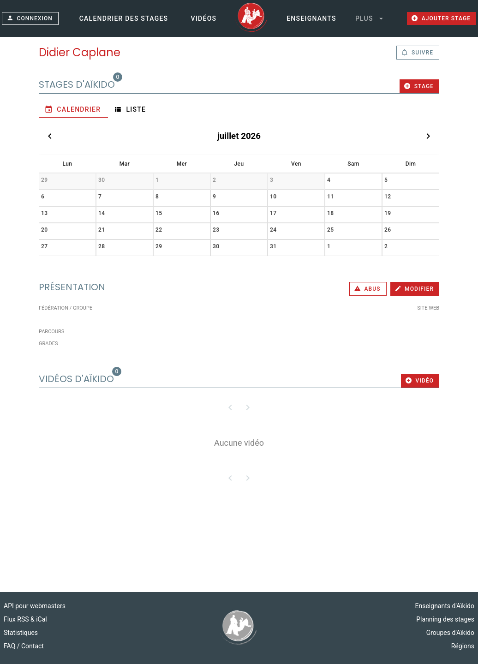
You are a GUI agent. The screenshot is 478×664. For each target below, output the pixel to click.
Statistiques (21, 632)
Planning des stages (445, 619)
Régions (462, 646)
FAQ (10, 646)
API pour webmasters (35, 606)
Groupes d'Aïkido (450, 632)
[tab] (73, 109)
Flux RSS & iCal (25, 619)
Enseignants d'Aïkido (444, 606)
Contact (32, 646)
